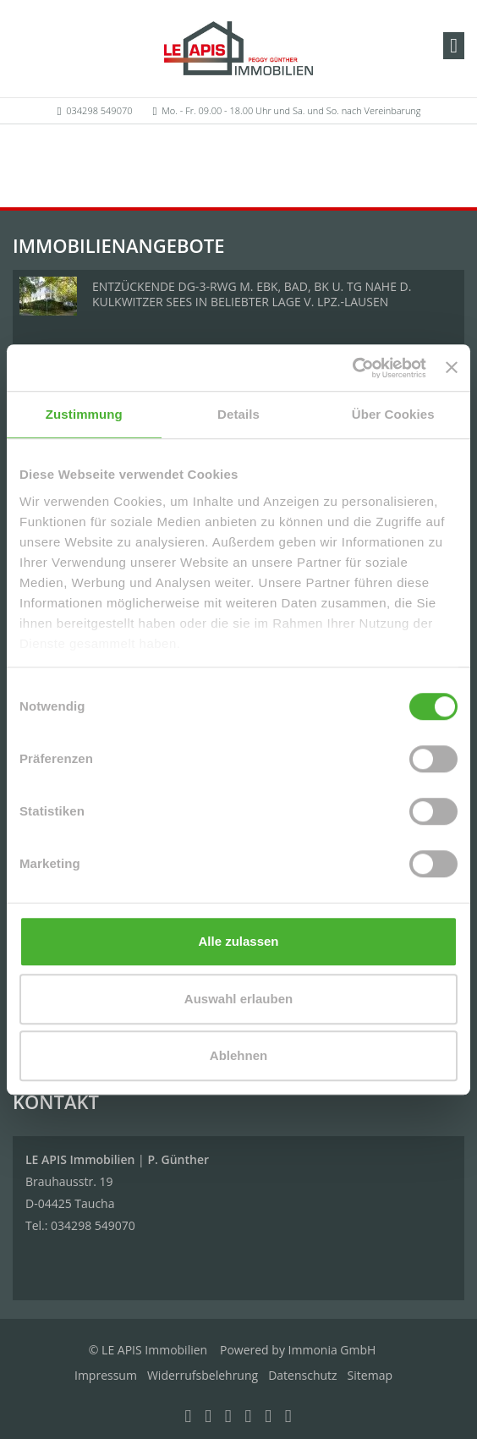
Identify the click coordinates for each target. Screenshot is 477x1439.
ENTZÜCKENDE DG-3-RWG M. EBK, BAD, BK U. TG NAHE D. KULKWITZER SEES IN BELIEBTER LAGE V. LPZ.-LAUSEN (251, 294)
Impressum (105, 1375)
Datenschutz (302, 1375)
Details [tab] (238, 414)
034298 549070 (99, 110)
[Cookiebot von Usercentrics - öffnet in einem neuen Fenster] (352, 368)
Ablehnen (238, 1055)
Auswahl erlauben (238, 998)
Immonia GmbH (332, 1350)
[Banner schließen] (452, 368)
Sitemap (370, 1375)
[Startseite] (238, 48)
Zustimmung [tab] (84, 414)
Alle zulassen (238, 941)
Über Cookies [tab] (393, 414)
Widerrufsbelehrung (202, 1375)
